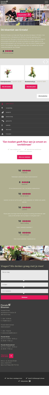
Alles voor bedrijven (24, 166)
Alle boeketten (42, 105)
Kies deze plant (31, 96)
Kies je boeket (24, 14)
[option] (12, 81)
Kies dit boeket (6, 96)
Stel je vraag (24, 284)
